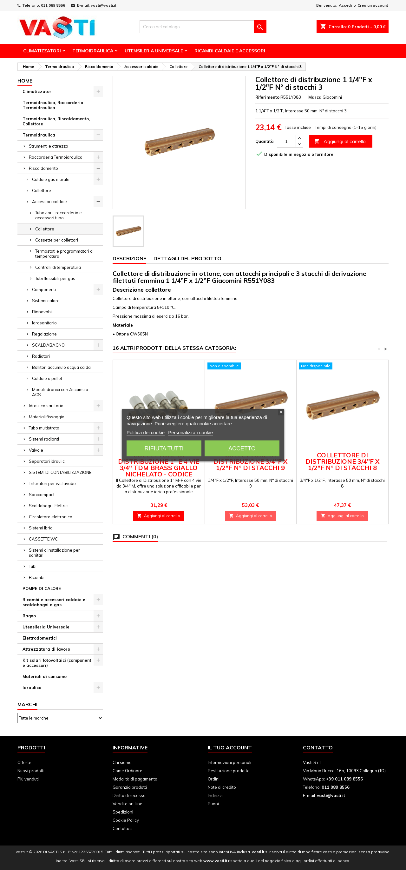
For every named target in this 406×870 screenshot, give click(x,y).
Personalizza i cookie (190, 432)
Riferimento (267, 97)
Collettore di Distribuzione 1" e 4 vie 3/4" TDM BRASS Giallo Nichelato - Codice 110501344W (158, 467)
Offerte (24, 762)
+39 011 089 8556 (344, 778)
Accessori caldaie (49, 201)
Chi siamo (122, 762)
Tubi (32, 566)
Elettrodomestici (40, 638)
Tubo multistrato (44, 427)
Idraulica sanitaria (46, 405)
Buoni (213, 803)
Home (24, 80)
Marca (315, 97)
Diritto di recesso (129, 795)
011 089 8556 (53, 5)
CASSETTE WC (43, 538)
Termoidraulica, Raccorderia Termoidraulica (53, 105)
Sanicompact (42, 494)
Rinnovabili (43, 311)
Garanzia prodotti (130, 787)
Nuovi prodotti (30, 770)
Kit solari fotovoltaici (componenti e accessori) (58, 663)
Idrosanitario (44, 322)
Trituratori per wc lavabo (52, 483)
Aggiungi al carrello (340, 141)
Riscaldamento (43, 168)
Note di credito (222, 787)
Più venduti (28, 778)
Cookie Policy (126, 820)
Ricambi (36, 577)
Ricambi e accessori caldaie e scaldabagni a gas (54, 602)
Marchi (27, 704)
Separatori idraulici (47, 461)
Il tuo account (230, 747)
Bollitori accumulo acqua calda (61, 367)
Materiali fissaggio (46, 416)
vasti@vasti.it (103, 5)
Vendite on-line (127, 803)
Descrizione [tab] (129, 258)
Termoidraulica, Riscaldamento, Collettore (56, 121)
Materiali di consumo (45, 676)
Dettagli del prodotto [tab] (187, 258)
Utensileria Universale (154, 51)
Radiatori (41, 356)
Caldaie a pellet (47, 378)
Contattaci (123, 828)
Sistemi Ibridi (41, 527)
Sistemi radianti (44, 439)
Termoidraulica (92, 51)
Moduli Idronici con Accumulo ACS (60, 392)
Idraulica (32, 687)
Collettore (41, 190)
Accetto (242, 448)
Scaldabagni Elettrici (49, 505)
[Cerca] (203, 26)
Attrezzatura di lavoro (46, 649)
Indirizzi (215, 795)
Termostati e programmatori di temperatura (64, 254)
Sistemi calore (46, 300)
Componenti (44, 289)
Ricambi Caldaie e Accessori (229, 51)
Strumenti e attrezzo (48, 146)
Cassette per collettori (56, 239)
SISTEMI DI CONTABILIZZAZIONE (60, 472)
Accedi (345, 5)
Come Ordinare (127, 770)
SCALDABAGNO (48, 345)
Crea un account (372, 5)
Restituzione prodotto (229, 770)
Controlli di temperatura (58, 267)
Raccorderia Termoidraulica (55, 157)
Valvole (36, 450)
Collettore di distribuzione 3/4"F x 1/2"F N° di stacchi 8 (342, 461)
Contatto (318, 747)
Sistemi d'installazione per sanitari (54, 553)
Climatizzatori (42, 51)
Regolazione (44, 333)
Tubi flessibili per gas (55, 278)
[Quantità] (286, 141)
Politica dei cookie (146, 432)
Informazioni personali (229, 762)
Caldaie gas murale (50, 179)
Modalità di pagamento (135, 778)
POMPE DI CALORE (42, 588)
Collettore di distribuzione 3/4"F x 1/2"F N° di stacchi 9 (250, 461)
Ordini (213, 778)
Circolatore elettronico (50, 516)
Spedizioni (123, 811)
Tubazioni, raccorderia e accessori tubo (58, 215)
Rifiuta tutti (163, 448)
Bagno (29, 615)
